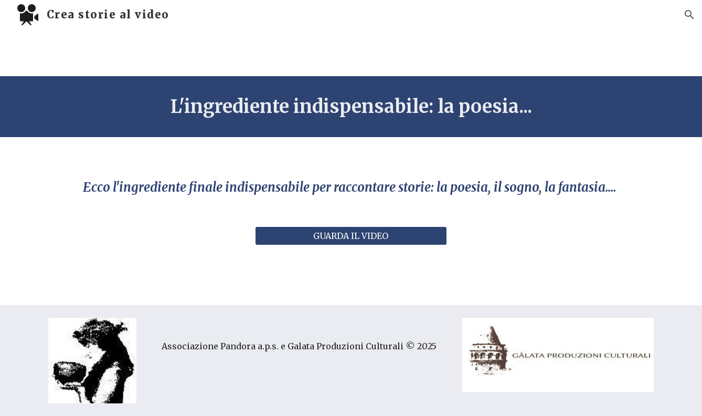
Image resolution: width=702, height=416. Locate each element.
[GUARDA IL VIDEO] (351, 236)
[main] (351, 106)
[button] (689, 14)
